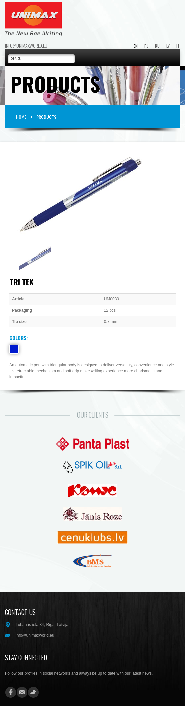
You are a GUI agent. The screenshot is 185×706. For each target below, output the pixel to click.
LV (168, 46)
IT (178, 46)
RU (157, 46)
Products (46, 116)
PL (146, 46)
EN (136, 46)
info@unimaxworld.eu (26, 45)
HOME (21, 116)
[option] (92, 194)
